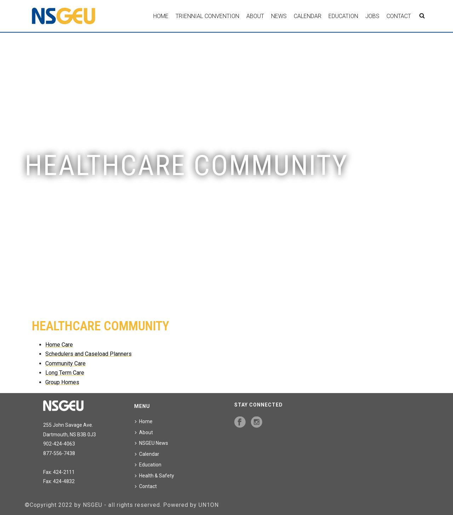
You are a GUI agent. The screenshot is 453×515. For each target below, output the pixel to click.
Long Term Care (64, 372)
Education (343, 16)
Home (160, 16)
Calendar (307, 16)
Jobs (372, 16)
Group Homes (62, 382)
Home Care (59, 344)
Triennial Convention (207, 16)
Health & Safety (154, 475)
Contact (398, 16)
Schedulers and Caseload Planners (88, 354)
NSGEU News (151, 443)
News (279, 16)
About (255, 16)
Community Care (65, 363)
